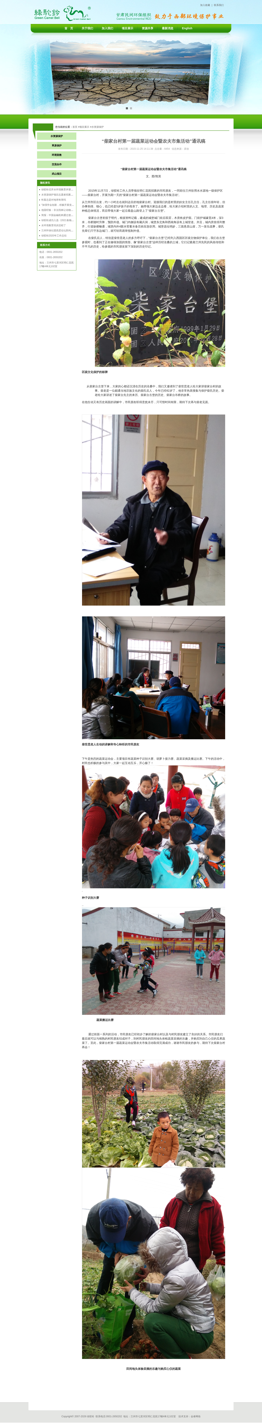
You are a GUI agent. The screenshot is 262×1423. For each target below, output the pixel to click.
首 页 (68, 28)
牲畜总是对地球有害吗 (53, 199)
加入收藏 (205, 5)
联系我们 (219, 5)
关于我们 (87, 28)
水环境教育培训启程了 (53, 225)
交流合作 (57, 164)
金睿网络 (196, 1416)
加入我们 (107, 28)
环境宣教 (57, 155)
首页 (74, 126)
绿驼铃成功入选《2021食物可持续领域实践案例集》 (69, 220)
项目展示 (127, 28)
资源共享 (147, 28)
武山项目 (57, 173)
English (187, 28)
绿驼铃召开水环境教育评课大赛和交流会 (63, 189)
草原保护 (57, 145)
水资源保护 (97, 126)
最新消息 (167, 28)
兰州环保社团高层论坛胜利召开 (58, 230)
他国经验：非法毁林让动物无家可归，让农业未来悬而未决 (73, 210)
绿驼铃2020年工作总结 (54, 235)
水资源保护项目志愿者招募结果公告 (61, 194)
